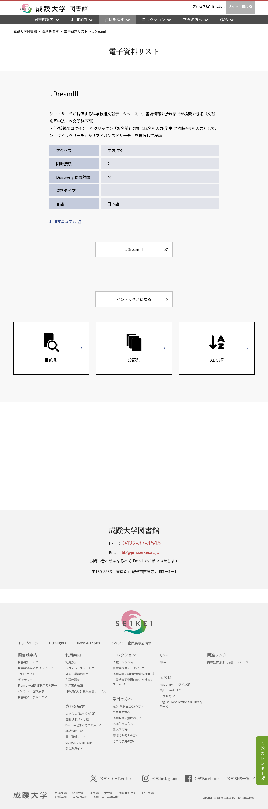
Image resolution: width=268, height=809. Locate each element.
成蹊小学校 (79, 797)
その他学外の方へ (124, 741)
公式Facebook (202, 778)
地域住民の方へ (123, 723)
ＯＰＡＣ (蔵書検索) (80, 713)
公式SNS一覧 (241, 778)
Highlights (57, 642)
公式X (112, 778)
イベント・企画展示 (31, 691)
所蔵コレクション (124, 662)
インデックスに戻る (142, 299)
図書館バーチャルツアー (34, 697)
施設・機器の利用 (77, 674)
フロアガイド (26, 674)
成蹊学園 (61, 797)
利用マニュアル (65, 221)
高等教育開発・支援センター (227, 662)
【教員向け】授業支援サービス (85, 691)
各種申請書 (72, 679)
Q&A (164, 655)
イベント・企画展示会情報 (131, 642)
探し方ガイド (74, 748)
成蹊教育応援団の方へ (127, 718)
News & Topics (88, 642)
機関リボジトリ (77, 719)
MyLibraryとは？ (170, 690)
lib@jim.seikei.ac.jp (140, 552)
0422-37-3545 (141, 542)
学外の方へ (122, 699)
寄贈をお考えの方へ (126, 735)
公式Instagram (159, 778)
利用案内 (73, 655)
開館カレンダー (263, 761)
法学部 (94, 793)
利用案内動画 (74, 685)
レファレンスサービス (79, 668)
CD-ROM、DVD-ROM (78, 742)
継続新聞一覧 (74, 731)
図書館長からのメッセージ (35, 668)
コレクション (124, 655)
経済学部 (61, 793)
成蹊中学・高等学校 (106, 797)
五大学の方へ (121, 729)
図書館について (28, 662)
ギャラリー (25, 679)
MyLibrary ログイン (175, 684)
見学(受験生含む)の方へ (128, 706)
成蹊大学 (30, 795)
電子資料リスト (75, 737)
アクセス (201, 6)
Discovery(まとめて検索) (83, 725)
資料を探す (75, 706)
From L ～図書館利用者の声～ (37, 685)
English (218, 6)
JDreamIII (146, 249)
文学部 (108, 793)
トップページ (28, 642)
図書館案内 (27, 655)
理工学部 (148, 793)
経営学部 (78, 793)
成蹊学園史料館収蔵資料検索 (133, 674)
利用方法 (71, 662)
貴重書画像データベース (128, 668)
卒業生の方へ (121, 712)
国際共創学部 (127, 793)
